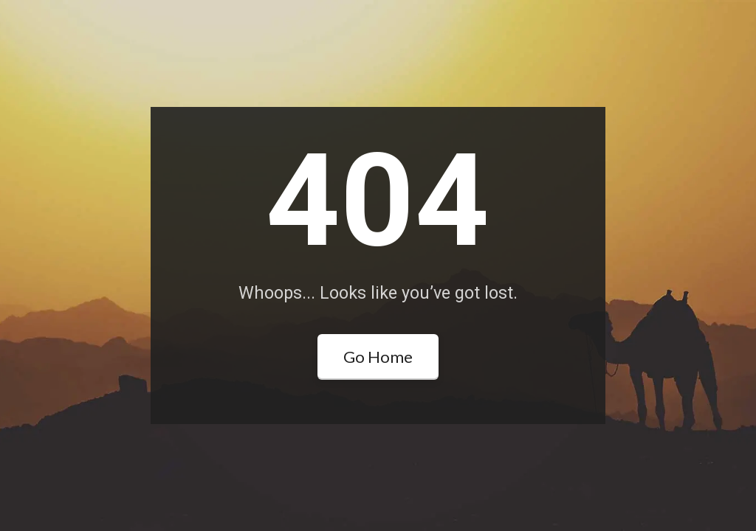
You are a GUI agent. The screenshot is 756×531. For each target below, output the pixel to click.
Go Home (378, 357)
